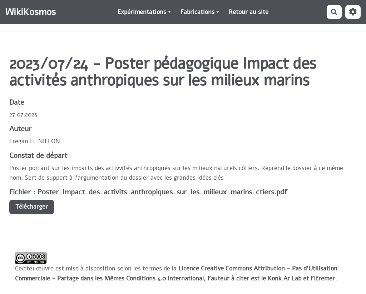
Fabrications (199, 12)
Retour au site (248, 12)
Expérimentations (144, 12)
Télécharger (31, 207)
